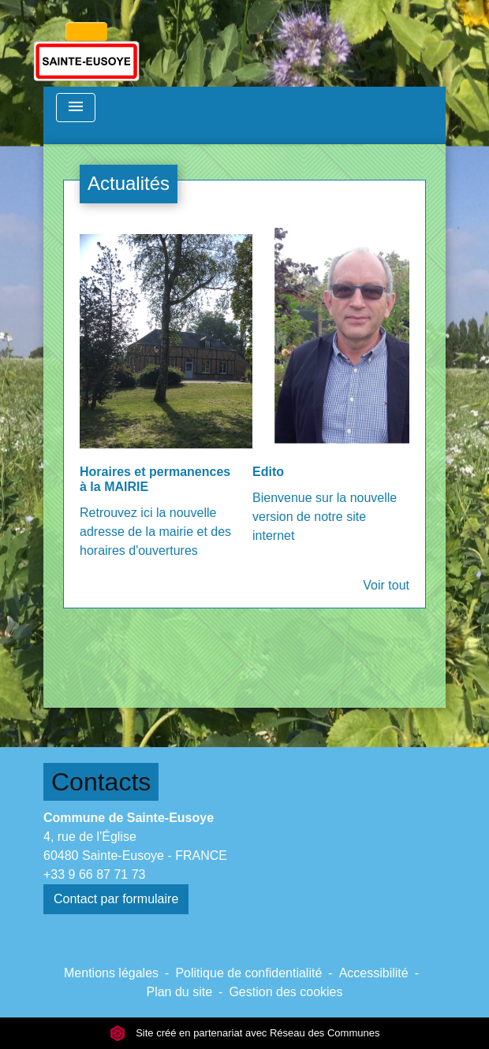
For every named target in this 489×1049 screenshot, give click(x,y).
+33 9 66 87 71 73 (94, 874)
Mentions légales (111, 973)
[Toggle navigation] (75, 107)
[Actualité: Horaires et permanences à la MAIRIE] (158, 402)
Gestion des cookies (285, 992)
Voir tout (386, 585)
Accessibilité (374, 973)
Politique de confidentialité (248, 973)
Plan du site (179, 992)
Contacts (101, 782)
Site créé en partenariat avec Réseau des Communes (245, 1033)
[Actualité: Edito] (330, 394)
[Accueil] (86, 43)
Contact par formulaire (116, 899)
